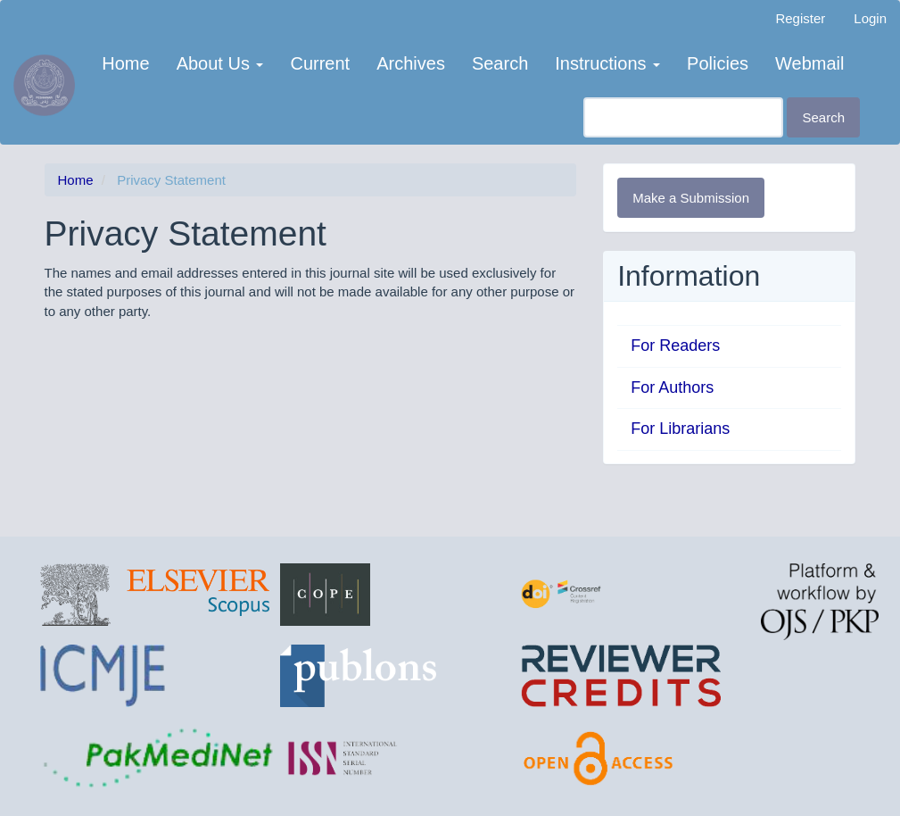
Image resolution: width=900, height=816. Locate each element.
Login (870, 18)
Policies (717, 63)
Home (125, 63)
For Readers (675, 345)
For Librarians (680, 428)
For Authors (672, 387)
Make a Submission (690, 197)
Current (320, 63)
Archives (410, 63)
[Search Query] (683, 117)
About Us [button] (220, 63)
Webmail (809, 63)
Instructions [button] (607, 63)
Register (800, 18)
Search (500, 63)
